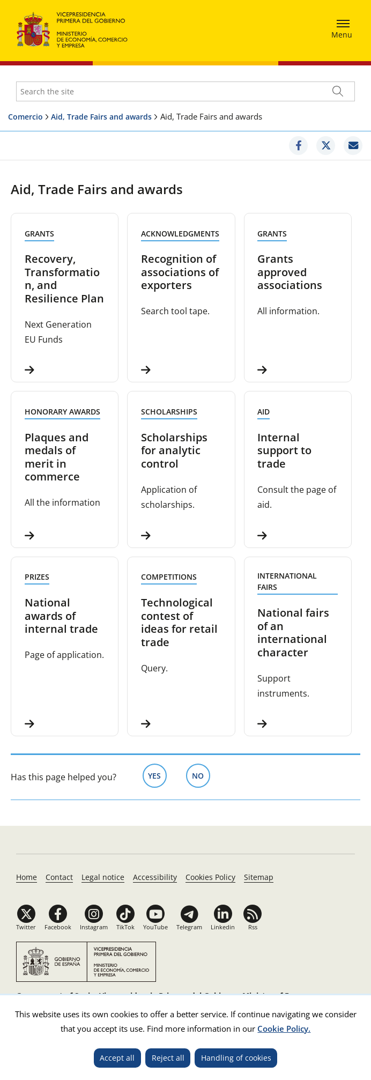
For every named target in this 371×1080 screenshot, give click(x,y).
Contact (59, 877)
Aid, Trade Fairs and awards (101, 117)
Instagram (94, 927)
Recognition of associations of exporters (180, 271)
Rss (252, 927)
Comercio (25, 117)
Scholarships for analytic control (174, 450)
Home (26, 877)
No (201, 775)
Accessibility (155, 877)
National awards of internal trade (61, 615)
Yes (157, 775)
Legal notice (102, 877)
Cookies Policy (210, 877)
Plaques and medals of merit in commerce (56, 457)
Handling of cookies (236, 1058)
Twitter (26, 927)
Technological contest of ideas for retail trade (179, 622)
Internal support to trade (284, 450)
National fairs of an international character (293, 632)
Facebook (57, 927)
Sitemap (258, 877)
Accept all (117, 1058)
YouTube (155, 927)
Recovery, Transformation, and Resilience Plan (64, 278)
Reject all (168, 1058)
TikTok (125, 927)
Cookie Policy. (283, 1028)
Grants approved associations (289, 271)
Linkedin (223, 927)
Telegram (189, 927)
